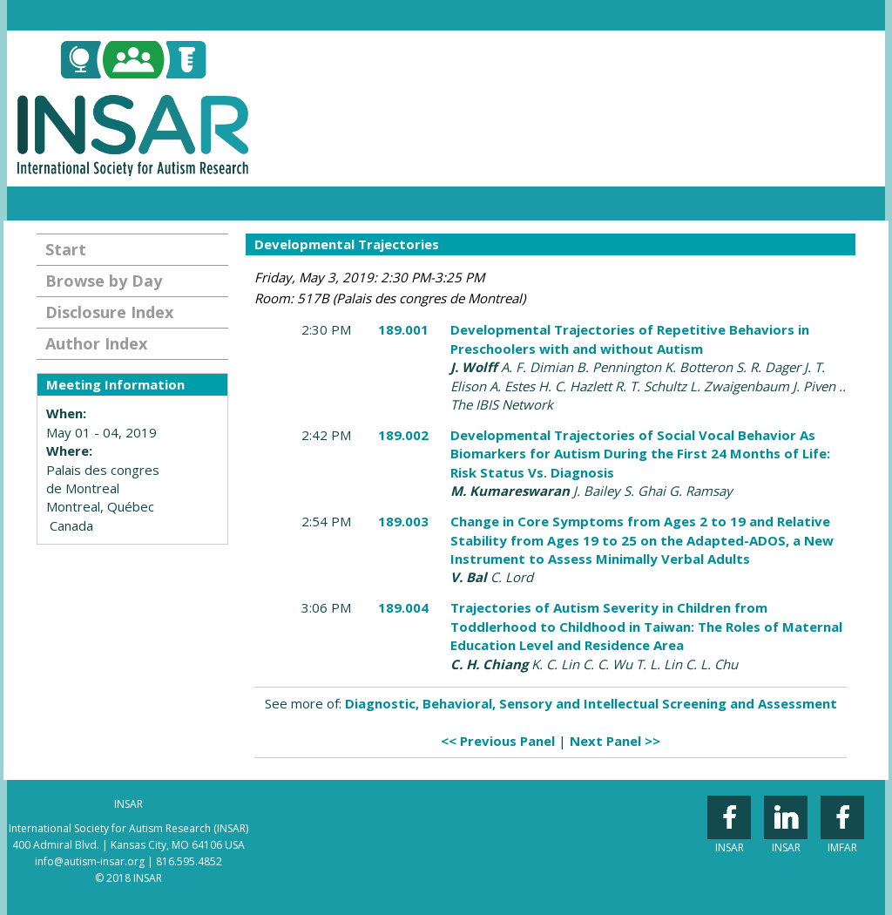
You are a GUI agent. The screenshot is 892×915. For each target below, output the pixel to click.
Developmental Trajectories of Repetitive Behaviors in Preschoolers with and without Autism (629, 338)
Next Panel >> (615, 740)
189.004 (403, 607)
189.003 (403, 521)
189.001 (403, 329)
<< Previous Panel (498, 740)
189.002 (403, 435)
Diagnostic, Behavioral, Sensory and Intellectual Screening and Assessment (591, 703)
